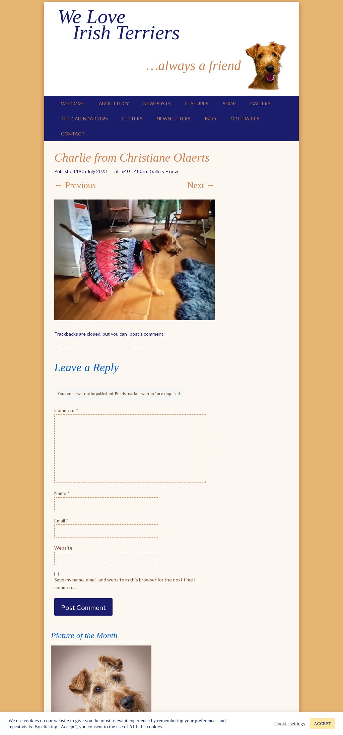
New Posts (157, 103)
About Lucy (114, 103)
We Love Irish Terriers (119, 24)
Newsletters (173, 118)
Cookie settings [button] (289, 723)
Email (61, 520)
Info (210, 118)
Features (196, 103)
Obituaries (244, 118)
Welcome (72, 103)
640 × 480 (132, 171)
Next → (201, 185)
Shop (229, 103)
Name (62, 493)
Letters (132, 118)
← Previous (75, 185)
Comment (66, 410)
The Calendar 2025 (84, 118)
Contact (73, 133)
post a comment (146, 334)
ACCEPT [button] (322, 723)
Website (63, 548)
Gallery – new (164, 171)
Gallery (260, 103)
